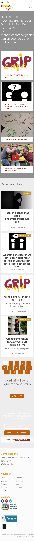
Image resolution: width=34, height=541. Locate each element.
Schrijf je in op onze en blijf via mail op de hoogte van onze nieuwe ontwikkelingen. (17, 414)
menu (29, 7)
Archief (3, 490)
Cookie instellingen (27, 534)
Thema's (4, 484)
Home (3, 478)
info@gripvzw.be (7, 464)
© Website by (25, 536)
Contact (19, 487)
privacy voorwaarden (22, 440)
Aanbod (4, 487)
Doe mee (18, 396)
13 (20, 372)
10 (29, 368)
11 (7, 372)
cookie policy (18, 534)
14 (27, 372)
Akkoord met (17, 440)
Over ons (4, 481)
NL (32, 2)
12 (14, 372)
